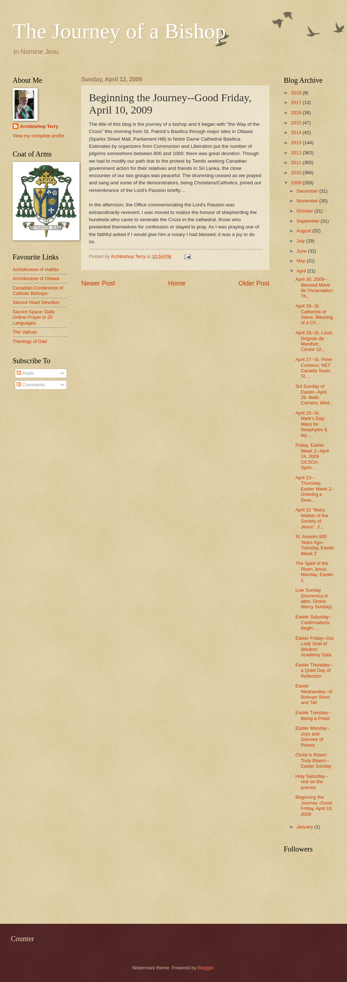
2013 (297, 142)
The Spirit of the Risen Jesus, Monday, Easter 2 (314, 572)
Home (176, 283)
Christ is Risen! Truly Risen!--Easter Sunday (313, 760)
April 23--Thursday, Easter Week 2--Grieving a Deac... (314, 489)
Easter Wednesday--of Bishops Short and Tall (313, 694)
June (302, 251)
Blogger (206, 967)
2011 (297, 162)
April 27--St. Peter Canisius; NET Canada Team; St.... (313, 368)
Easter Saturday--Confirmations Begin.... (313, 622)
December (307, 191)
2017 (297, 102)
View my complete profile (38, 135)
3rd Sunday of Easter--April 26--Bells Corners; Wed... (314, 394)
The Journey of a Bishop (119, 31)
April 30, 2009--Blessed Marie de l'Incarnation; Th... (314, 287)
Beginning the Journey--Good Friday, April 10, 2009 (314, 805)
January (305, 826)
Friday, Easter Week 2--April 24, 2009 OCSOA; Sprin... (312, 456)
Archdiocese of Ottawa (36, 278)
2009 (297, 182)
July (301, 241)
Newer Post (98, 283)
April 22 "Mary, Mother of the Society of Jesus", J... (311, 518)
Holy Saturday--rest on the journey (311, 781)
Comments (31, 384)
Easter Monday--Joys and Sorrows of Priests (312, 736)
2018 (297, 92)
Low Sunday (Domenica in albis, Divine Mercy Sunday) (313, 598)
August (304, 230)
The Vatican (25, 332)
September (308, 221)
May (301, 260)
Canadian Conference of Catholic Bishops (38, 290)
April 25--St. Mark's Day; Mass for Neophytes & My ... (311, 424)
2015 (297, 122)
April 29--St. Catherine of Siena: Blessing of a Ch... (314, 314)
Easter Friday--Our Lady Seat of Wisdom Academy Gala (314, 646)
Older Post (254, 283)
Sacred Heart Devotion (36, 302)
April (301, 271)
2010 (297, 172)
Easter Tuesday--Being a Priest (313, 715)
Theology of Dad (30, 341)
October (305, 211)
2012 (297, 152)
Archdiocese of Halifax (36, 269)
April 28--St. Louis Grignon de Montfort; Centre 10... (313, 341)
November (307, 200)
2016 (297, 112)
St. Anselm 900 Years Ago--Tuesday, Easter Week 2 (314, 545)
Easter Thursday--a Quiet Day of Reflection (314, 670)
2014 (297, 132)
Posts (25, 373)
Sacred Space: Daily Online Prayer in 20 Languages (34, 317)
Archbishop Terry (39, 126)
